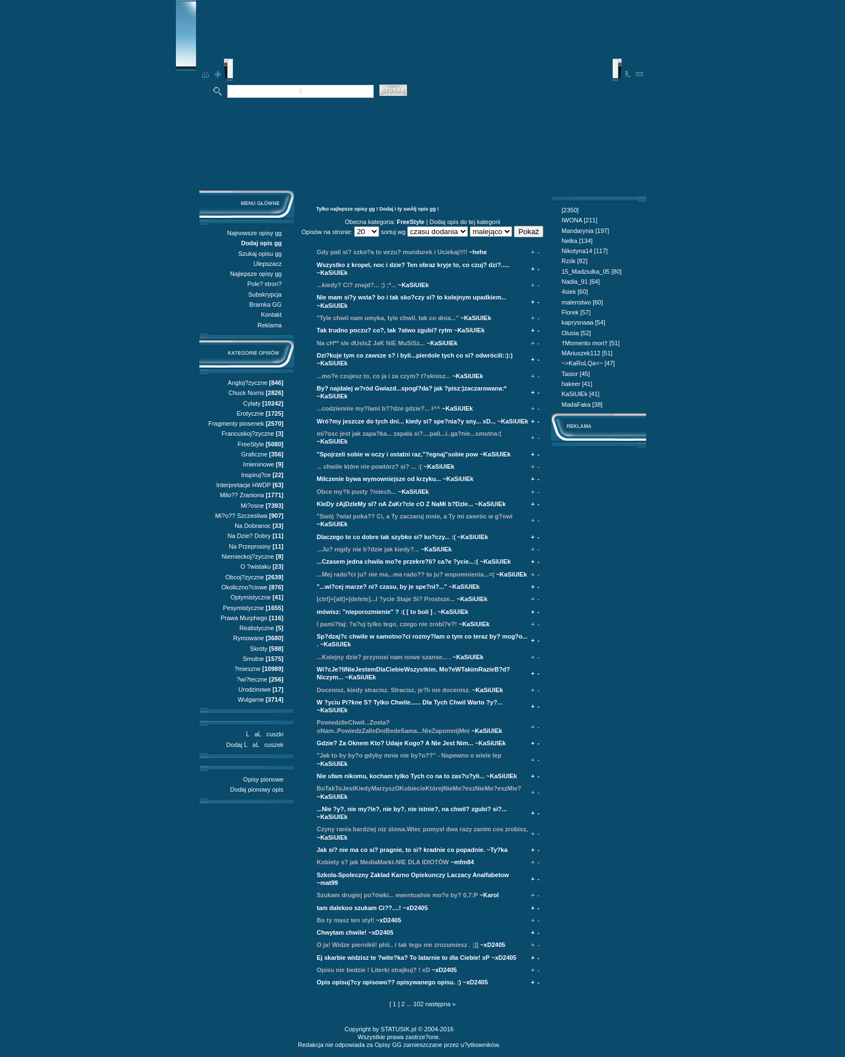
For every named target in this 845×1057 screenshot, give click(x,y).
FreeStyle (251, 444)
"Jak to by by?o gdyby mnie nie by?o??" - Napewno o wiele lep (409, 755)
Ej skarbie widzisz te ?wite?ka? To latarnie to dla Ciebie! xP (403, 957)
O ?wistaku (255, 566)
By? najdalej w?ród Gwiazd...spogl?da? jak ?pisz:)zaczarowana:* (412, 388)
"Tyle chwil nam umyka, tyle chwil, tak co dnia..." (388, 318)
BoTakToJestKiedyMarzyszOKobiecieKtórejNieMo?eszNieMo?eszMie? (419, 788)
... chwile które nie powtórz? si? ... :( (369, 466)
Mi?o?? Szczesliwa (241, 515)
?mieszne (247, 668)
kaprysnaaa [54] (583, 322)
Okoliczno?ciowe (244, 587)
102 (418, 1004)
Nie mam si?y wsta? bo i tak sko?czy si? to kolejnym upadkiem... (412, 297)
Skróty (259, 648)
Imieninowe (258, 464)
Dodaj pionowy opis (256, 789)
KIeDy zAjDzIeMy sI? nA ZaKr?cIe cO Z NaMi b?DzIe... (395, 504)
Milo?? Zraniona (242, 495)
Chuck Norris (246, 392)
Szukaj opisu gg (260, 253)
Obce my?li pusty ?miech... (356, 491)
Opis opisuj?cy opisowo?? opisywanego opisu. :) (389, 982)
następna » (440, 1004)
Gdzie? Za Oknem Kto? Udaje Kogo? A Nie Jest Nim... (395, 743)
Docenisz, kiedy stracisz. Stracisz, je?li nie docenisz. (393, 690)
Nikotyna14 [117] (585, 250)
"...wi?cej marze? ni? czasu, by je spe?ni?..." (382, 586)
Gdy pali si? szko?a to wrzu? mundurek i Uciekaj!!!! (392, 252)
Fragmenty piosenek (236, 423)
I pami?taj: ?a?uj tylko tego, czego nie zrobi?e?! (387, 624)
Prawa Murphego (244, 618)
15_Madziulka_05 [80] (592, 271)
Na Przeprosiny (250, 546)
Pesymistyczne (243, 607)
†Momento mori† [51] (591, 343)
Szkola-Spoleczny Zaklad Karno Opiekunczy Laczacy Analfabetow (413, 875)
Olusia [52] (576, 333)
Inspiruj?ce (256, 475)
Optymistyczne (251, 597)
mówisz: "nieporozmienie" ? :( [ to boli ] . (376, 611)
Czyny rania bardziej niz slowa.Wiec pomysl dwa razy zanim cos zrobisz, (422, 829)
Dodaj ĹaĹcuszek (254, 744)
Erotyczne (250, 413)
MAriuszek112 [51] (587, 353)
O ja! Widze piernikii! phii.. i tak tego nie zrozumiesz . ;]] (398, 944)
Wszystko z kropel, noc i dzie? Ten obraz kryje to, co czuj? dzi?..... (413, 264)
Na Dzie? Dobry (249, 535)
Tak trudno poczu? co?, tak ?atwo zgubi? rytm (384, 330)
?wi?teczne (252, 679)
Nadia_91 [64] (581, 281)
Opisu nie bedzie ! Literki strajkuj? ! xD (373, 969)
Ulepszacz (268, 263)
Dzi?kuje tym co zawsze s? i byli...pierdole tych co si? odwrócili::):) (415, 355)
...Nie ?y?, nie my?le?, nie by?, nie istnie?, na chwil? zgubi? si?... (412, 809)
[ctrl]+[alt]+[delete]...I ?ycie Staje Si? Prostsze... (386, 599)
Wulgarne (251, 699)
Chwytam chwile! (341, 932)
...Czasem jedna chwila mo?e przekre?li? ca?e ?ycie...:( (397, 561)
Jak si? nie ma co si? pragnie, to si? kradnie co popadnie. (401, 849)
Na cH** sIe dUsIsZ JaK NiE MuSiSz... (371, 343)
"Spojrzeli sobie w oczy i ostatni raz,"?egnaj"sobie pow (397, 454)
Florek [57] (576, 312)
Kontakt (271, 314)
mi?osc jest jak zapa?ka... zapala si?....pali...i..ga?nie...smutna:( (409, 433)
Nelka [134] (577, 240)
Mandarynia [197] (585, 230)
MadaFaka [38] (582, 404)
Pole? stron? (264, 283)
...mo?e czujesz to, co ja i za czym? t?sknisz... (384, 376)
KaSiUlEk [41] (581, 394)
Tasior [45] (576, 373)
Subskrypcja (265, 294)
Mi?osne (252, 505)
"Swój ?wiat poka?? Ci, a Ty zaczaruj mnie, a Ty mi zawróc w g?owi (415, 516)
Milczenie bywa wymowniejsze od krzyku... (379, 478)
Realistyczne (257, 628)
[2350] (570, 210)
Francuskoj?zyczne (248, 433)
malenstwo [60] (582, 302)
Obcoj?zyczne (245, 577)
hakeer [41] (577, 383)
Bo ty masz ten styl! (345, 920)
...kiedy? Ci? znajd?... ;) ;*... (356, 285)
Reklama (269, 325)
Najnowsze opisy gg (254, 233)
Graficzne (254, 454)
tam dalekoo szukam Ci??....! (359, 907)
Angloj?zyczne (248, 382)
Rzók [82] (575, 261)
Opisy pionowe (263, 779)
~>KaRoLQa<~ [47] (588, 363)
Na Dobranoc (253, 525)
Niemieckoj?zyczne (248, 556)
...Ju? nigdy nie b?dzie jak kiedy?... (368, 549)
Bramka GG (265, 304)
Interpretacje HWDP (243, 485)
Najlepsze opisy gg (255, 273)
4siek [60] (575, 291)
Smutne (253, 658)
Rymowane (248, 638)
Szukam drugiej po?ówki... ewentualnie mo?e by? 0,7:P (397, 895)
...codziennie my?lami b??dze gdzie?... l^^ (378, 408)
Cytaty (251, 403)
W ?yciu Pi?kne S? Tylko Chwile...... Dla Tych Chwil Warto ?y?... (409, 702)
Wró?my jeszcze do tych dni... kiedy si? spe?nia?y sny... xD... (406, 421)
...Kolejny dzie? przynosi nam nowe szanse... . (384, 657)
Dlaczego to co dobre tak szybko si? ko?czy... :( (386, 537)
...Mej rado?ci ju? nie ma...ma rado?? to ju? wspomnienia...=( (405, 574)
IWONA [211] (580, 220)
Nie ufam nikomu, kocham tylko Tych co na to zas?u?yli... (401, 776)
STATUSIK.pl (399, 1029)
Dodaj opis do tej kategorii (464, 221)
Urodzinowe (254, 689)
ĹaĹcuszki (265, 734)
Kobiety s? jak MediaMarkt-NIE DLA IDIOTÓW (383, 862)
